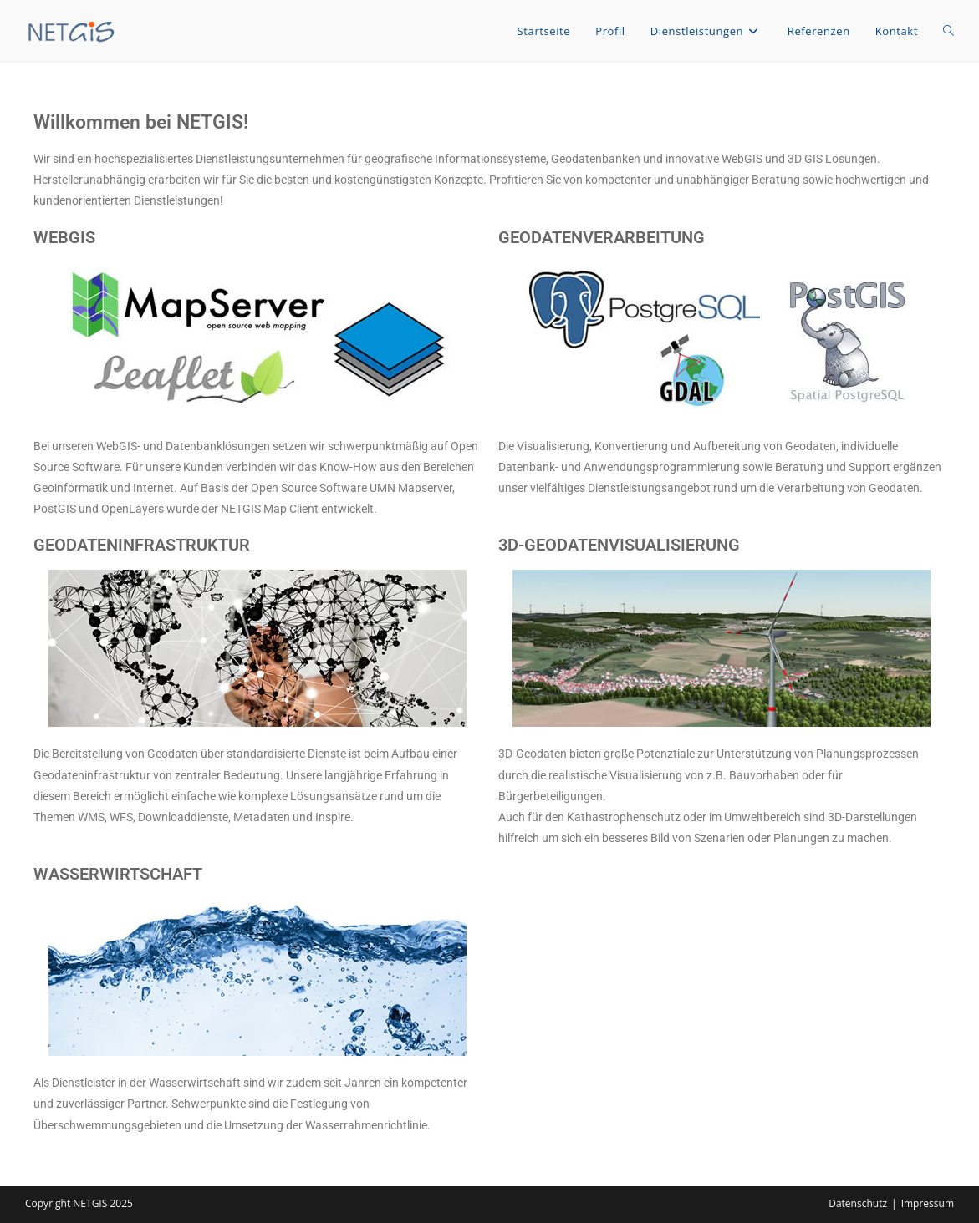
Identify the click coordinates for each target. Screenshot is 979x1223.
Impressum (927, 1203)
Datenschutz (858, 1203)
